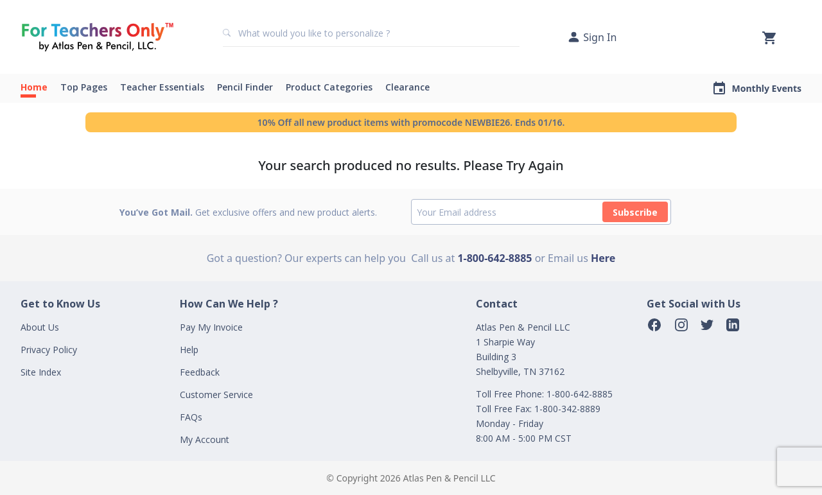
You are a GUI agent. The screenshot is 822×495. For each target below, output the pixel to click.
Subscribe (635, 212)
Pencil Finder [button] (245, 87)
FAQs (191, 417)
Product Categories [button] (329, 87)
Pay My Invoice (211, 327)
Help (189, 349)
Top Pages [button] (83, 87)
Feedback (200, 372)
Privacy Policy (49, 349)
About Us (40, 327)
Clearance (407, 87)
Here (603, 258)
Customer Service (216, 394)
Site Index (41, 372)
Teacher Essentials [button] (162, 87)
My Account (204, 439)
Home (34, 87)
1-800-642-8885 (494, 258)
